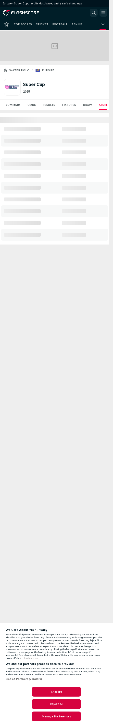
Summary (13, 105)
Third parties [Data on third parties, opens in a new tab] (30, 658)
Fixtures (69, 105)
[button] (94, 13)
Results (49, 105)
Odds (31, 105)
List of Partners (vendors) (24, 679)
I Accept (57, 691)
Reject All (56, 704)
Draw (87, 105)
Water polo (19, 70)
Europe (48, 70)
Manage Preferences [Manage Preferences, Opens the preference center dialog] (56, 716)
